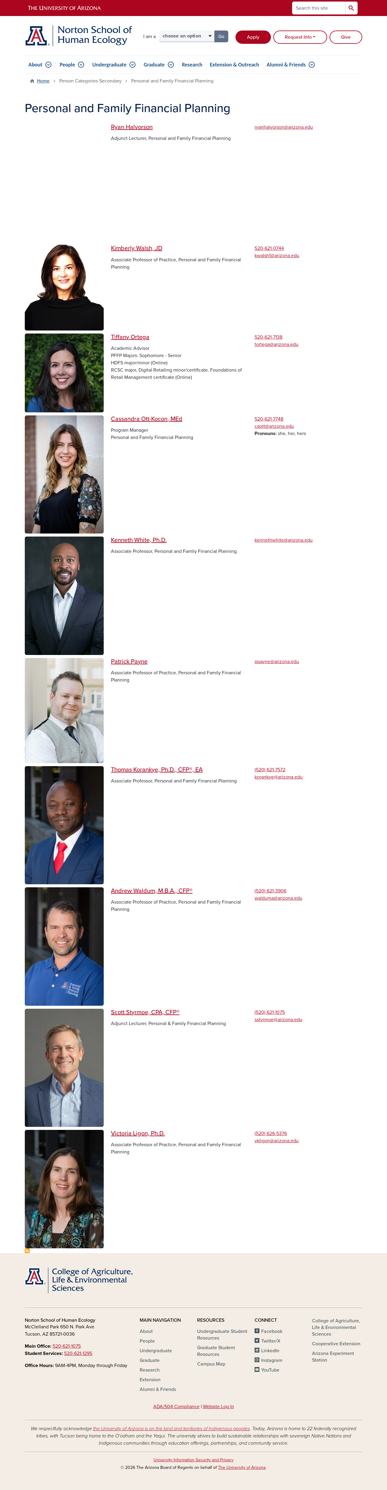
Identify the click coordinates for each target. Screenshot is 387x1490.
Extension (150, 1380)
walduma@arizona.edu (278, 898)
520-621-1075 (67, 1346)
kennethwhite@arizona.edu (284, 540)
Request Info (298, 37)
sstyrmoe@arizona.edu (278, 1020)
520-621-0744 (269, 248)
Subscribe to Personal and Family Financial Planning (27, 1250)
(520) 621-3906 (270, 891)
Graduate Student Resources (216, 1351)
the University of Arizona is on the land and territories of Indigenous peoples (171, 1429)
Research (192, 64)
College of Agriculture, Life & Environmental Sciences (336, 1327)
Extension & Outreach (234, 64)
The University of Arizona (241, 1467)
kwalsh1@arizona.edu (277, 256)
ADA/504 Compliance (176, 1407)
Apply (253, 37)
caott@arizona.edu (274, 426)
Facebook (271, 1331)
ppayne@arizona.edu (277, 662)
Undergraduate (109, 64)
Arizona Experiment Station (333, 1356)
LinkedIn (270, 1351)
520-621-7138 (268, 337)
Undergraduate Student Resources (222, 1334)
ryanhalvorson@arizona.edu (284, 127)
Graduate (154, 64)
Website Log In (218, 1407)
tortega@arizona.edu (276, 344)
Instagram (271, 1360)
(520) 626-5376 (271, 1133)
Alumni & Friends (286, 64)
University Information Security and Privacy (193, 1460)
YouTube (270, 1370)
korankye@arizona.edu (279, 777)
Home (43, 81)
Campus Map (211, 1364)
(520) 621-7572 (270, 770)
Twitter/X (271, 1341)
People (67, 64)
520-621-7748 (269, 419)
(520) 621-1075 (270, 1012)
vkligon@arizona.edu (277, 1141)
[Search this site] (318, 8)
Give (346, 37)
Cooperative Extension (336, 1344)
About (35, 64)
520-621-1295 (78, 1353)
